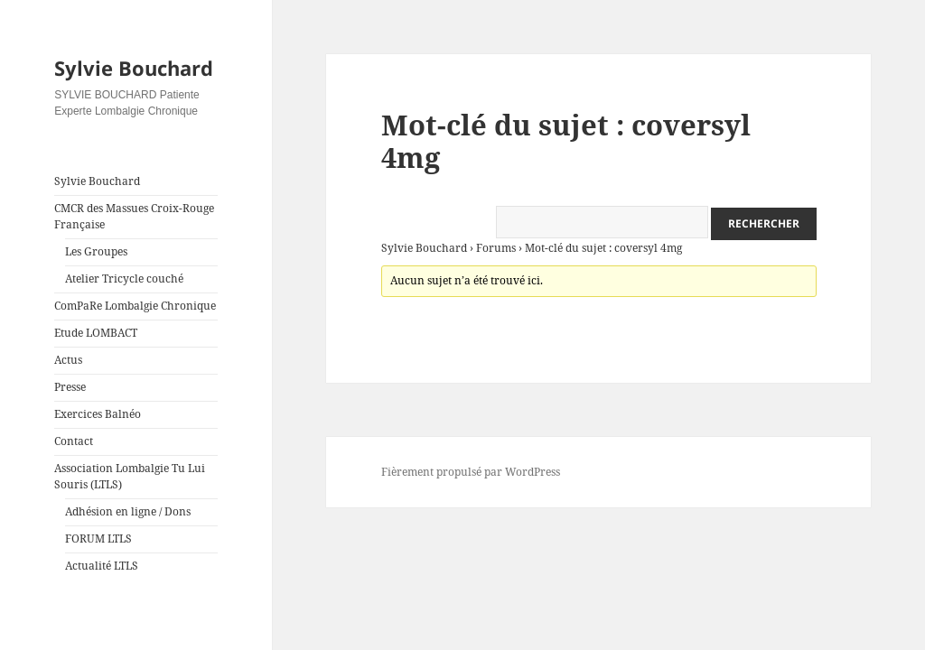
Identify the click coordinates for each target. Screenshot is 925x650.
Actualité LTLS (101, 565)
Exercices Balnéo (97, 414)
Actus (68, 359)
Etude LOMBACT (95, 332)
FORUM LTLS (98, 538)
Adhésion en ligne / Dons (128, 511)
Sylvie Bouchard (133, 67)
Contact (73, 441)
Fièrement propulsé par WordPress (470, 471)
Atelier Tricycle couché (124, 278)
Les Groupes (96, 251)
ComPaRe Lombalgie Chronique (135, 305)
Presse (70, 387)
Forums (496, 247)
